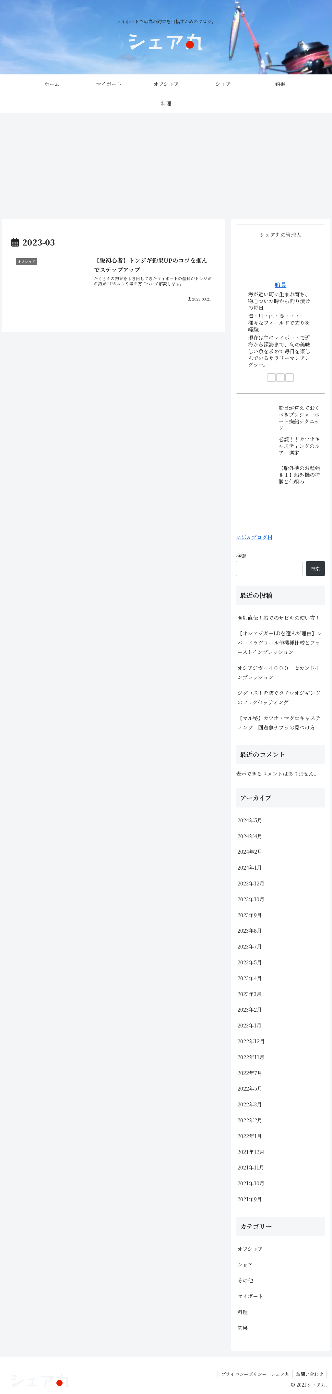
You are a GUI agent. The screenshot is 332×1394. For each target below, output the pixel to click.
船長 (280, 284)
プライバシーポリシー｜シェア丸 (255, 1374)
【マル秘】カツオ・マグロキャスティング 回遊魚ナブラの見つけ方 (278, 722)
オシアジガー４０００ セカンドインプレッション (278, 672)
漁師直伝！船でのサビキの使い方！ (278, 617)
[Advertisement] (166, 166)
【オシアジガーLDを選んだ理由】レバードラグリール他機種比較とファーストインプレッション (279, 643)
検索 (241, 556)
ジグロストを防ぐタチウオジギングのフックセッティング (278, 697)
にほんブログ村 (254, 537)
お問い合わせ (309, 1374)
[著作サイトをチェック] (271, 377)
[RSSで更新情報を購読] (289, 377)
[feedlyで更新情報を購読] (280, 377)
